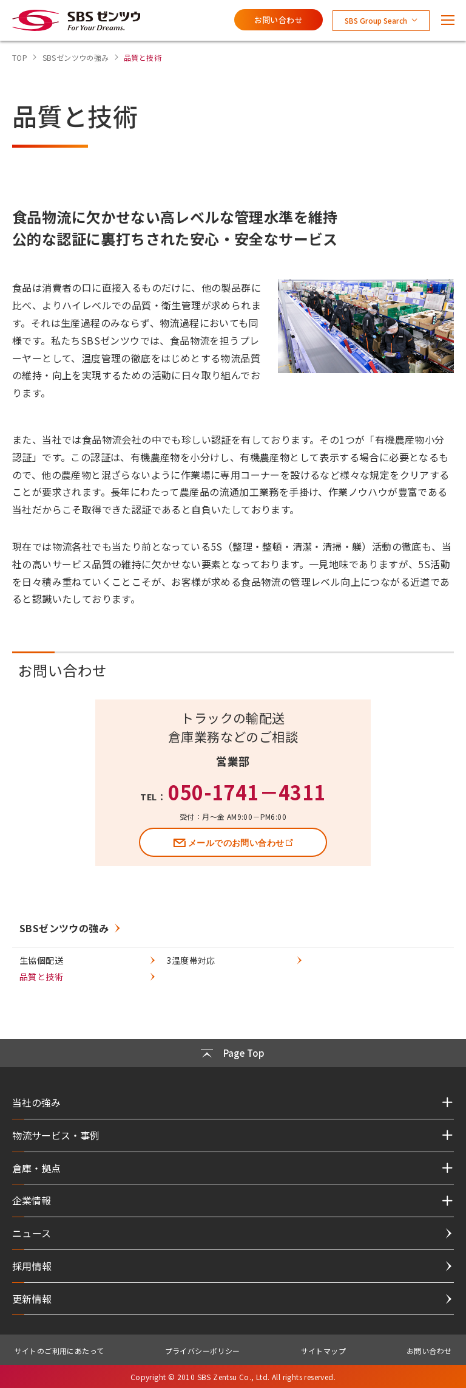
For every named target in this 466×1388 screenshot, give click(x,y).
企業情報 (31, 1200)
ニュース (32, 1233)
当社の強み (36, 1102)
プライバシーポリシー (202, 1350)
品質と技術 (41, 977)
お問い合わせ (278, 20)
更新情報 (32, 1298)
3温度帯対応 (190, 960)
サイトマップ (323, 1350)
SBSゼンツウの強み (64, 928)
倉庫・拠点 (36, 1168)
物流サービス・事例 (56, 1135)
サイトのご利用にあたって (59, 1350)
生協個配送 (41, 960)
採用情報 (32, 1266)
